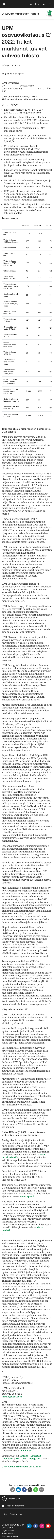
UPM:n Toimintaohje (12, 1514)
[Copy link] (12, 1489)
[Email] (41, 1489)
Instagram (34, 1458)
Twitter (23, 1455)
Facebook (7, 1458)
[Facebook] (24, 1489)
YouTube (21, 1458)
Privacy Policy (8, 1533)
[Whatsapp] (35, 1489)
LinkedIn (36, 1455)
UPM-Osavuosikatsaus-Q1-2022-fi (21, 1466)
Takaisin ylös (13, 1498)
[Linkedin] (18, 1489)
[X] (30, 1489)
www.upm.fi (27, 1196)
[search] (44, 4)
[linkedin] (29, 1526)
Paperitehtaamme (15, 1505)
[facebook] (35, 1526)
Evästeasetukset (10, 1536)
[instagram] (41, 1526)
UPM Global (7, 1527)
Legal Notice (8, 1530)
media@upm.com (12, 1396)
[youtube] (48, 1526)
